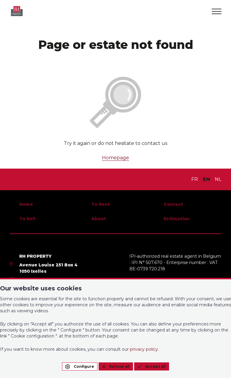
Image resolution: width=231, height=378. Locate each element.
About (98, 218)
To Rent (100, 204)
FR (194, 179)
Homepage (115, 157)
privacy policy (144, 349)
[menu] (216, 11)
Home (26, 204)
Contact (173, 204)
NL (218, 179)
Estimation (177, 218)
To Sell (27, 218)
